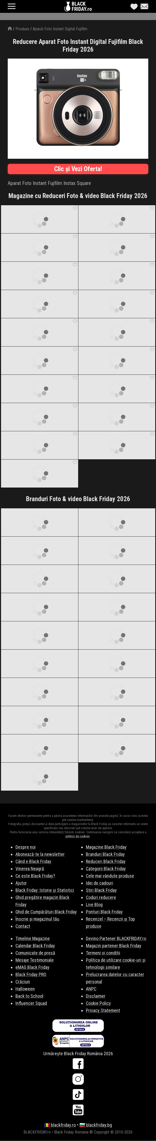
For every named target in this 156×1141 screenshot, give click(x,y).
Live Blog (94, 904)
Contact (22, 926)
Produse (22, 28)
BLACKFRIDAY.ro (82, 6)
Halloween (25, 989)
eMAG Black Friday (32, 967)
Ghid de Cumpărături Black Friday (46, 911)
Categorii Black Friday (106, 868)
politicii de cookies (77, 836)
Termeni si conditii (103, 953)
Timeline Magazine (32, 938)
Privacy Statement (103, 1010)
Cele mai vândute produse (110, 875)
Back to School (29, 996)
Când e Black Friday (33, 861)
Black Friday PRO (30, 974)
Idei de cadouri (99, 883)
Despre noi (25, 847)
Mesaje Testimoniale (34, 960)
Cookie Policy (98, 1003)
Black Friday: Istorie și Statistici (44, 890)
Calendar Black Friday (35, 945)
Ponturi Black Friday (104, 911)
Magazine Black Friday (106, 847)
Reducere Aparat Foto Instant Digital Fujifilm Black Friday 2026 (78, 45)
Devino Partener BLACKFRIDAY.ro (116, 938)
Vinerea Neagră (29, 868)
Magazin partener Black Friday (113, 945)
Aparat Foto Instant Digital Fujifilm (60, 28)
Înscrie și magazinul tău (37, 919)
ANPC (91, 989)
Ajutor (21, 883)
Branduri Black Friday (105, 854)
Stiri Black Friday (101, 890)
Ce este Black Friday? (35, 875)
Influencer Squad (31, 1003)
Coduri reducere (101, 897)
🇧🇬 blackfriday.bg (95, 1125)
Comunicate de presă (35, 953)
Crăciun (22, 981)
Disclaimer (95, 996)
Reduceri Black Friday (106, 861)
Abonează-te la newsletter (40, 854)
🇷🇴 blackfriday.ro (60, 1125)
